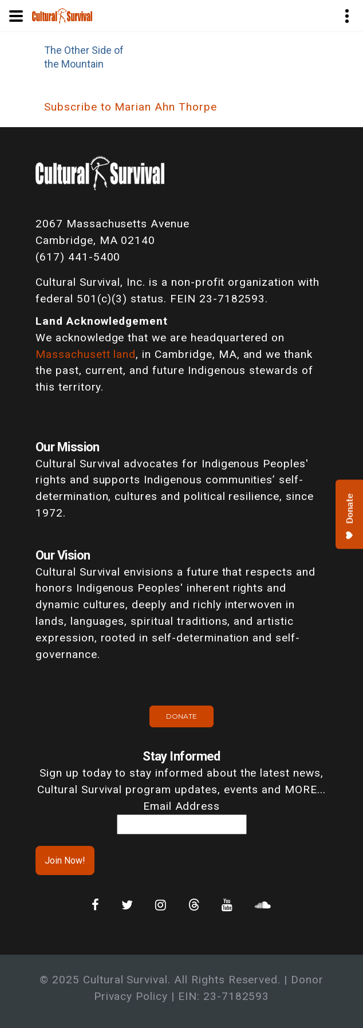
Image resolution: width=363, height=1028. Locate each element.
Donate (181, 716)
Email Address (181, 806)
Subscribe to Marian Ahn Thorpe (130, 106)
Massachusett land (85, 354)
